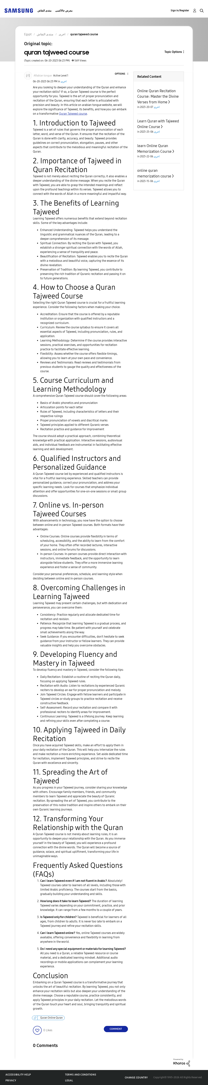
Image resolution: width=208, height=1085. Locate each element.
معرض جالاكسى (64, 10)
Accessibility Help (18, 1074)
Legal (69, 1080)
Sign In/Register (180, 10)
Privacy (10, 1080)
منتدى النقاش (44, 10)
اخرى (64, 81)
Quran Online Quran (51, 1017)
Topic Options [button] (173, 52)
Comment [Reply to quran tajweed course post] (116, 1028)
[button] (121, 74)
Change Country (136, 1077)
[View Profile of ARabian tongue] (43, 75)
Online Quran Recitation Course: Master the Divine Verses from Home (158, 96)
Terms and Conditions (80, 1074)
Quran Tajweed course (73, 113)
